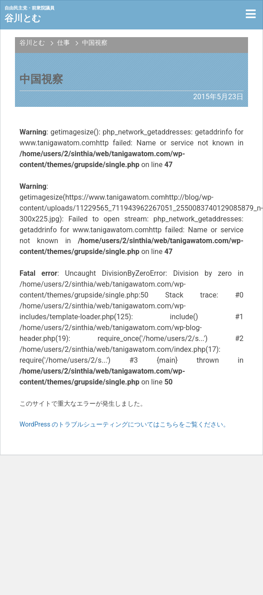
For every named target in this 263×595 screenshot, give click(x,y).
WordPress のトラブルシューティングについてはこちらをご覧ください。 (124, 424)
